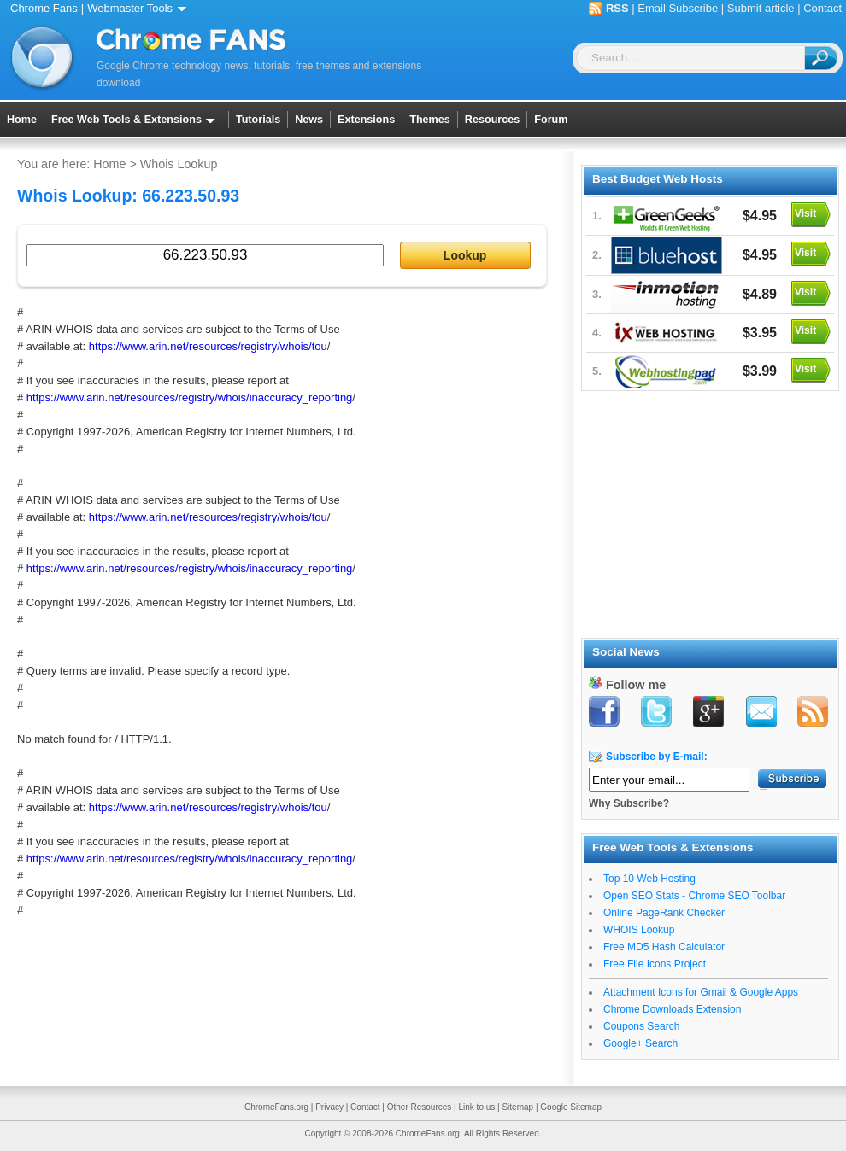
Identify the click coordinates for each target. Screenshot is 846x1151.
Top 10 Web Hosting (649, 879)
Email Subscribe (677, 8)
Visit (805, 213)
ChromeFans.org (276, 1107)
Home (22, 120)
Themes (429, 120)
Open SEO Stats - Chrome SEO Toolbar (694, 896)
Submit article (761, 8)
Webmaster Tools (139, 8)
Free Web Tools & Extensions (136, 120)
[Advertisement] (709, 511)
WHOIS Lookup (638, 930)
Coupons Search (641, 1026)
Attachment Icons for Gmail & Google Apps (700, 992)
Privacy (329, 1107)
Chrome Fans (44, 8)
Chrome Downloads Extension (672, 1009)
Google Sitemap (571, 1107)
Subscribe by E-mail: (657, 756)
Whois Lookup (179, 164)
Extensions (366, 120)
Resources (492, 120)
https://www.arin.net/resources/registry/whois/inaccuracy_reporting (189, 397)
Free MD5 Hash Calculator (664, 947)
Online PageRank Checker (664, 913)
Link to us (476, 1107)
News (309, 120)
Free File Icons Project (654, 964)
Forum (550, 120)
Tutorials (258, 120)
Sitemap (517, 1107)
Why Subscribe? (629, 803)
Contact (822, 8)
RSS (617, 8)
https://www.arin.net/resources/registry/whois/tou (208, 346)
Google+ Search (640, 1043)
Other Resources (419, 1107)
